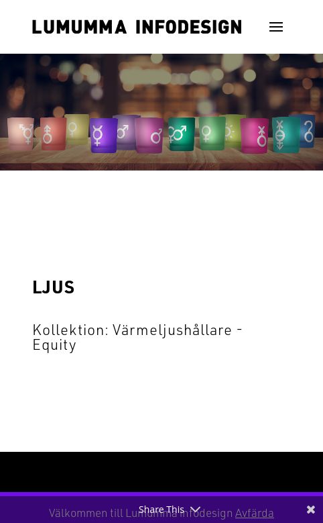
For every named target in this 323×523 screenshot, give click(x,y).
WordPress (259, 471)
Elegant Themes (139, 471)
